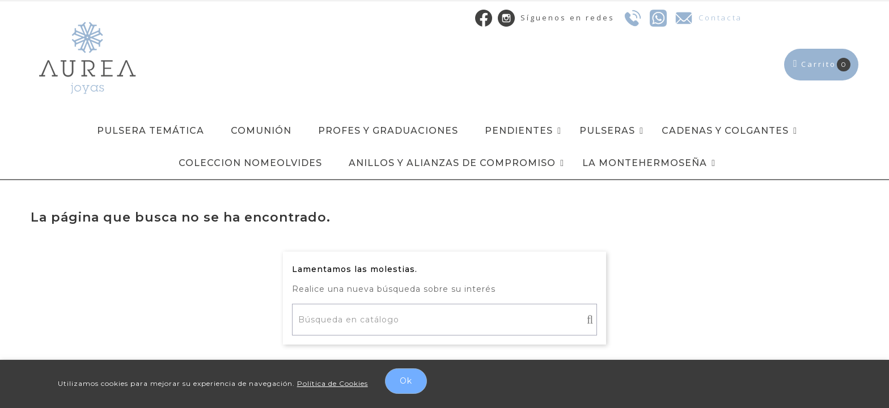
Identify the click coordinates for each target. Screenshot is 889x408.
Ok (406, 381)
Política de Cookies (332, 383)
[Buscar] (444, 319)
